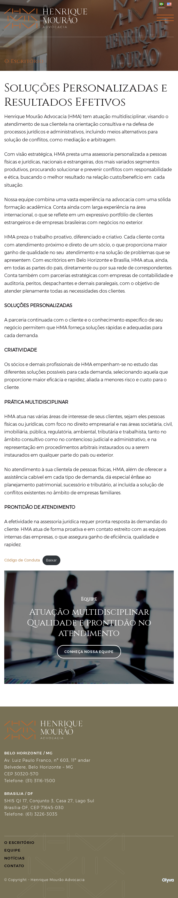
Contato (14, 865)
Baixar (51, 560)
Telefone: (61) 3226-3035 (31, 814)
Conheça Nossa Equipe (89, 652)
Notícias (14, 858)
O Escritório (19, 842)
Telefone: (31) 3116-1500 (29, 780)
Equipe (12, 850)
